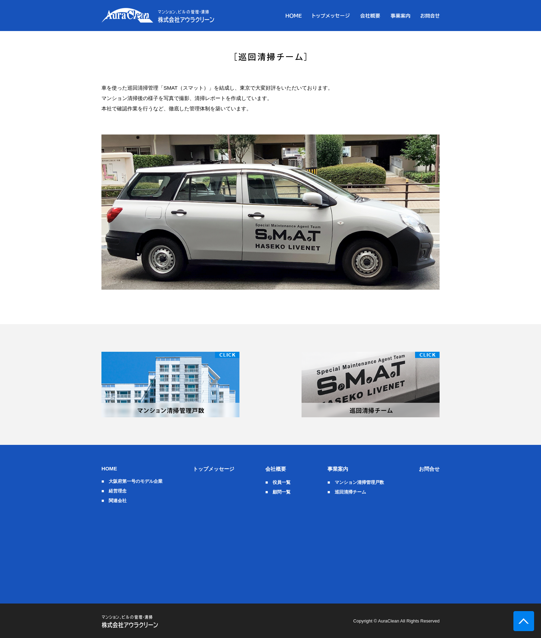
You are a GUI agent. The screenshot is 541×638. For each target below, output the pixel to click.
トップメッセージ (213, 469)
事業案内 (337, 469)
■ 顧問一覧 (278, 492)
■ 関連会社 (114, 500)
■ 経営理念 (114, 491)
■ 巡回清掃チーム (346, 492)
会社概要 (275, 469)
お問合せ (429, 469)
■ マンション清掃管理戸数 (355, 482)
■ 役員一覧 (278, 482)
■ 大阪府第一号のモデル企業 (132, 481)
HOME (109, 468)
